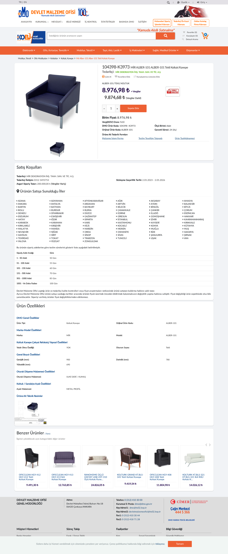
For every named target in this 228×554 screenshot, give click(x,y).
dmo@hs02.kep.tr (138, 508)
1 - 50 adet (22, 258)
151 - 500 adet (23, 273)
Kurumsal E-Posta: (125, 504)
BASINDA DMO (126, 22)
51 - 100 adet (23, 263)
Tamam (180, 544)
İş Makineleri (137, 50)
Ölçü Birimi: (160, 126)
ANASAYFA (26, 22)
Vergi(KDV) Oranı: (111, 122)
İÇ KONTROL (91, 22)
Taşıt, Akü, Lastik (112, 50)
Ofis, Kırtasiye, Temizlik (56, 50)
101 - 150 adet (23, 268)
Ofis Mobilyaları (40, 58)
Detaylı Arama (190, 39)
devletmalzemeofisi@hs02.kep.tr (145, 512)
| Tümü (47, 434)
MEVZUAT (57, 22)
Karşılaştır (190, 36)
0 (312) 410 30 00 (133, 500)
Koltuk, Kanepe (67, 58)
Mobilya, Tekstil (86, 50)
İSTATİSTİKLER (108, 22)
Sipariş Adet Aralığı (25, 253)
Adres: (69, 500)
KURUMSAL (42, 22)
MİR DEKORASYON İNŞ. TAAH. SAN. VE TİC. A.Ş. (138, 72)
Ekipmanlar (193, 50)
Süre (52, 253)
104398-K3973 (145, 67)
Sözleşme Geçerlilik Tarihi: (129, 180)
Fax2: (119, 519)
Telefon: (120, 500)
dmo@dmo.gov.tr (143, 504)
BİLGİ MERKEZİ (73, 22)
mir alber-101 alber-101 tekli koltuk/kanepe (95, 58)
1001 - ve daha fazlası (27, 284)
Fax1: (119, 515)
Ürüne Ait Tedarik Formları (115, 135)
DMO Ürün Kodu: (110, 126)
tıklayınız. (160, 544)
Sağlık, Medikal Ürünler (165, 50)
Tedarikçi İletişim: (25, 180)
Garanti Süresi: (162, 130)
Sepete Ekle (133, 108)
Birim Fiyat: (109, 117)
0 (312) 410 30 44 (131, 515)
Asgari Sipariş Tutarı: (27, 184)
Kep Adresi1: (122, 508)
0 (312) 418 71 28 (131, 519)
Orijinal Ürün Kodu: (111, 130)
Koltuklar (54, 58)
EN (25, 2)
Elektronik (29, 50)
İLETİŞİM (142, 22)
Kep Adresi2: (122, 512)
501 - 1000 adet (24, 279)
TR (20, 2)
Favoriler (190, 32)
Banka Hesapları (24, 536)
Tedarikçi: (21, 176)
